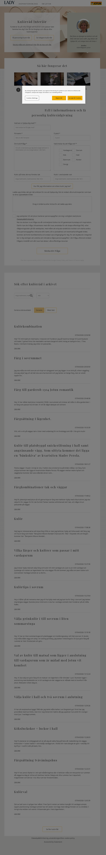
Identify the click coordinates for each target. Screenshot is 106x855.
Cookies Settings (32, 98)
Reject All (59, 98)
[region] (54, 95)
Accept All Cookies (75, 98)
